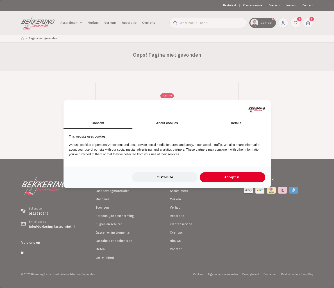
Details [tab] (236, 123)
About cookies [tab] (167, 123)
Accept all (232, 177)
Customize (165, 177)
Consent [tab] (98, 123)
